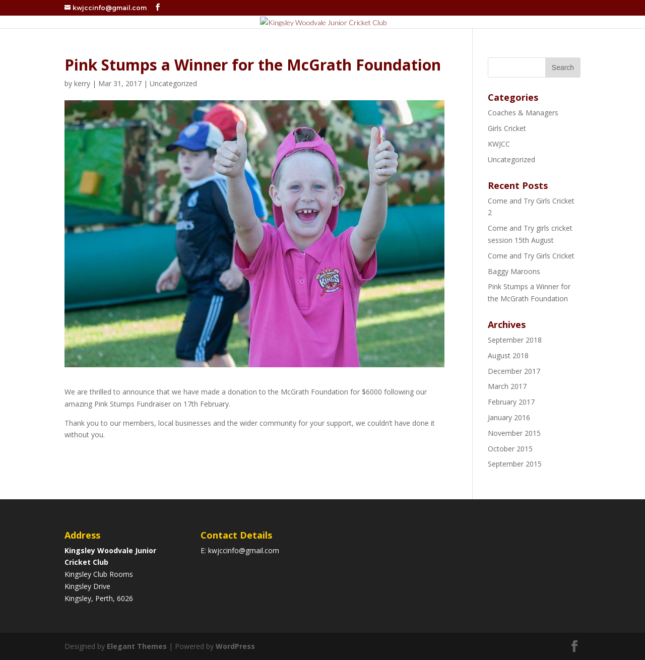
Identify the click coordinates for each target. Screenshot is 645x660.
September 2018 (515, 340)
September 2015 (515, 464)
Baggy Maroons (514, 271)
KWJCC (499, 144)
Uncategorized (173, 83)
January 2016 (509, 417)
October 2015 (510, 448)
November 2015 (514, 433)
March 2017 (507, 386)
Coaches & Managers (523, 112)
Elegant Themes (137, 646)
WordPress (235, 646)
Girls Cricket (507, 128)
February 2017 (511, 402)
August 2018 (508, 355)
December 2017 (514, 371)
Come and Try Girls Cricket (531, 255)
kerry (82, 83)
